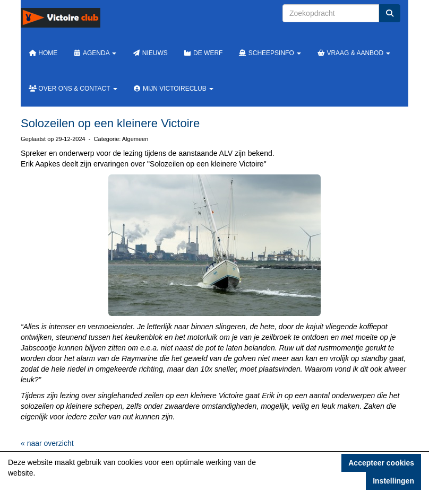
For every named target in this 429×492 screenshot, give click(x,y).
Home (43, 53)
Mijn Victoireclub (173, 88)
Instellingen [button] (393, 481)
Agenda (94, 53)
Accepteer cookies (381, 463)
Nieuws (149, 53)
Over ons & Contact (73, 88)
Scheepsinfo (269, 53)
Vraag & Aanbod (353, 53)
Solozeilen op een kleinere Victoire (110, 123)
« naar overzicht (47, 443)
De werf (203, 53)
